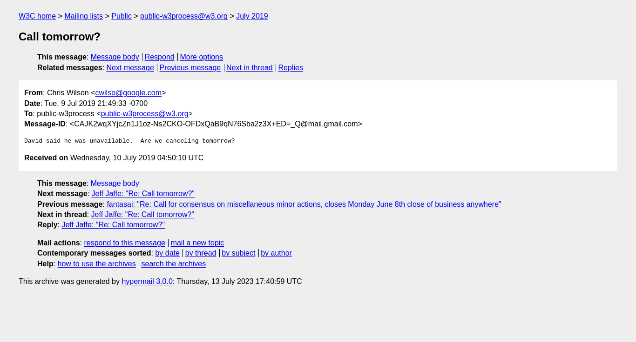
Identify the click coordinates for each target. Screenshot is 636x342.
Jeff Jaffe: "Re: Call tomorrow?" (143, 193)
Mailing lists (83, 16)
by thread (201, 253)
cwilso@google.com (128, 93)
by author (276, 253)
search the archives (174, 264)
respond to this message (124, 243)
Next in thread (249, 68)
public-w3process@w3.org (184, 16)
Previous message (190, 68)
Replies (290, 68)
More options (201, 57)
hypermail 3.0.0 (147, 281)
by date (167, 253)
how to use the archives (97, 264)
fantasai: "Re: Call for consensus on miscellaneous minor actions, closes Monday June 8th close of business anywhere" (304, 204)
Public (121, 16)
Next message (130, 68)
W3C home (37, 16)
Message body (115, 57)
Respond (160, 57)
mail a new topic (197, 243)
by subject (238, 253)
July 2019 (252, 16)
